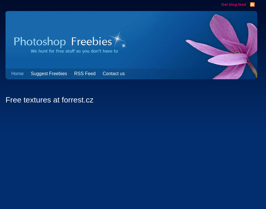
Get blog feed (233, 4)
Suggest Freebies (49, 73)
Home (17, 73)
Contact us (114, 73)
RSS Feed (85, 73)
